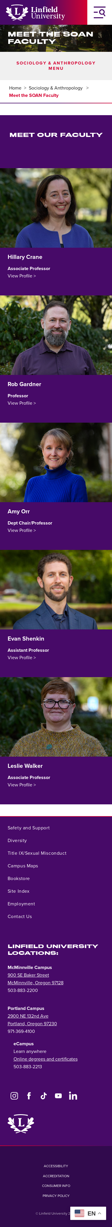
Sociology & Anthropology (56, 88)
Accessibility (56, 1166)
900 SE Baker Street (28, 975)
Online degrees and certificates (46, 1059)
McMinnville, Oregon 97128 (35, 983)
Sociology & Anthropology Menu (56, 66)
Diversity (17, 841)
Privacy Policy (56, 1196)
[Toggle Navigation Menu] (99, 12)
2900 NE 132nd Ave (28, 1016)
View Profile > (22, 276)
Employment (21, 904)
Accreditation (56, 1176)
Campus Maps (23, 866)
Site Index (19, 891)
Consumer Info (56, 1186)
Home (15, 88)
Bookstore (19, 879)
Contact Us (20, 917)
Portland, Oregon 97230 (32, 1024)
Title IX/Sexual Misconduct (37, 853)
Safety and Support (29, 828)
